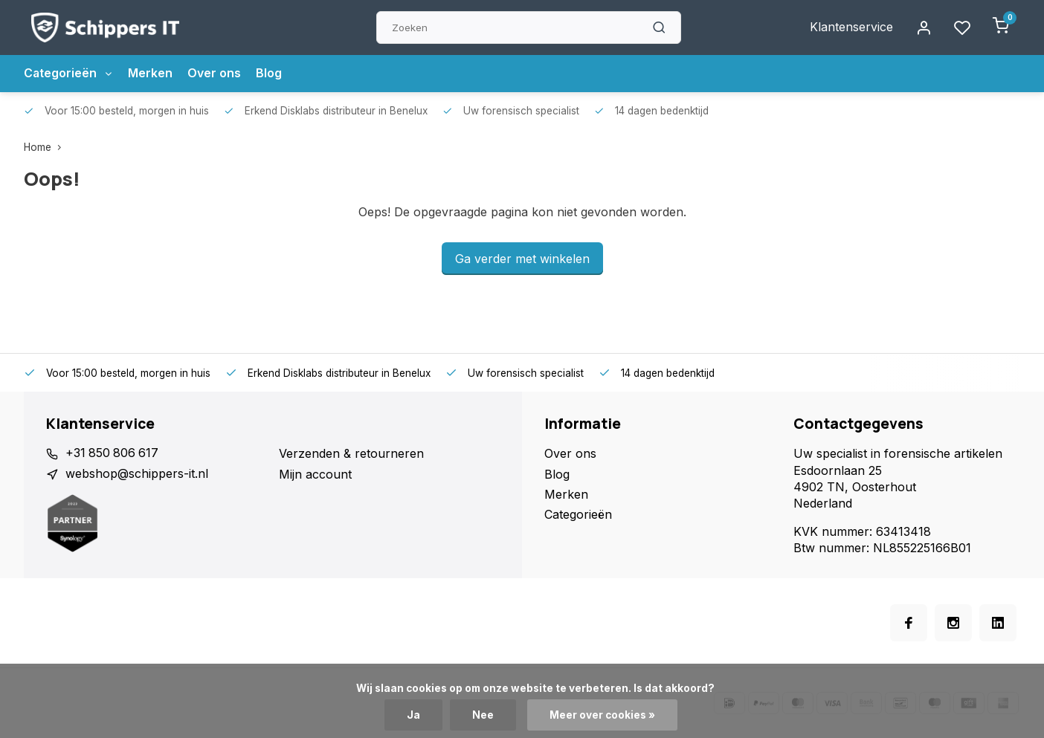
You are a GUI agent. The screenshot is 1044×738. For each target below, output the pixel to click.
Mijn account (315, 474)
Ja (413, 715)
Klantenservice (851, 27)
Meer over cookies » (602, 715)
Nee (483, 715)
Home (46, 147)
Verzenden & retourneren (351, 453)
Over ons (215, 73)
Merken (151, 73)
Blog (270, 73)
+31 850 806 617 (113, 453)
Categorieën (69, 73)
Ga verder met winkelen (522, 258)
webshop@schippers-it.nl (136, 474)
